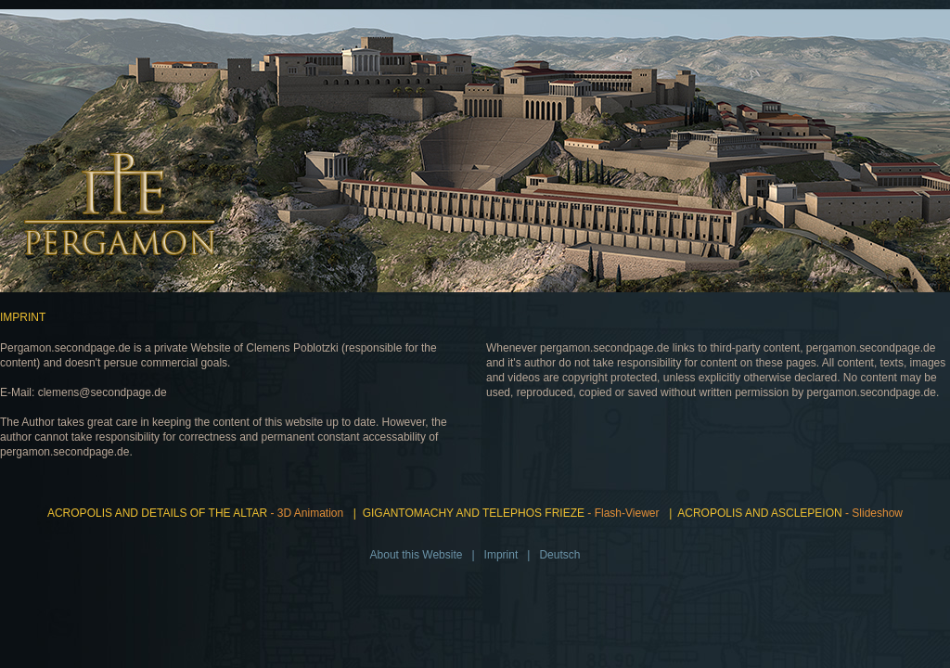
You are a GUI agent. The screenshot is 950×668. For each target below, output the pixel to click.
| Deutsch (551, 554)
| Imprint (492, 554)
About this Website (416, 554)
